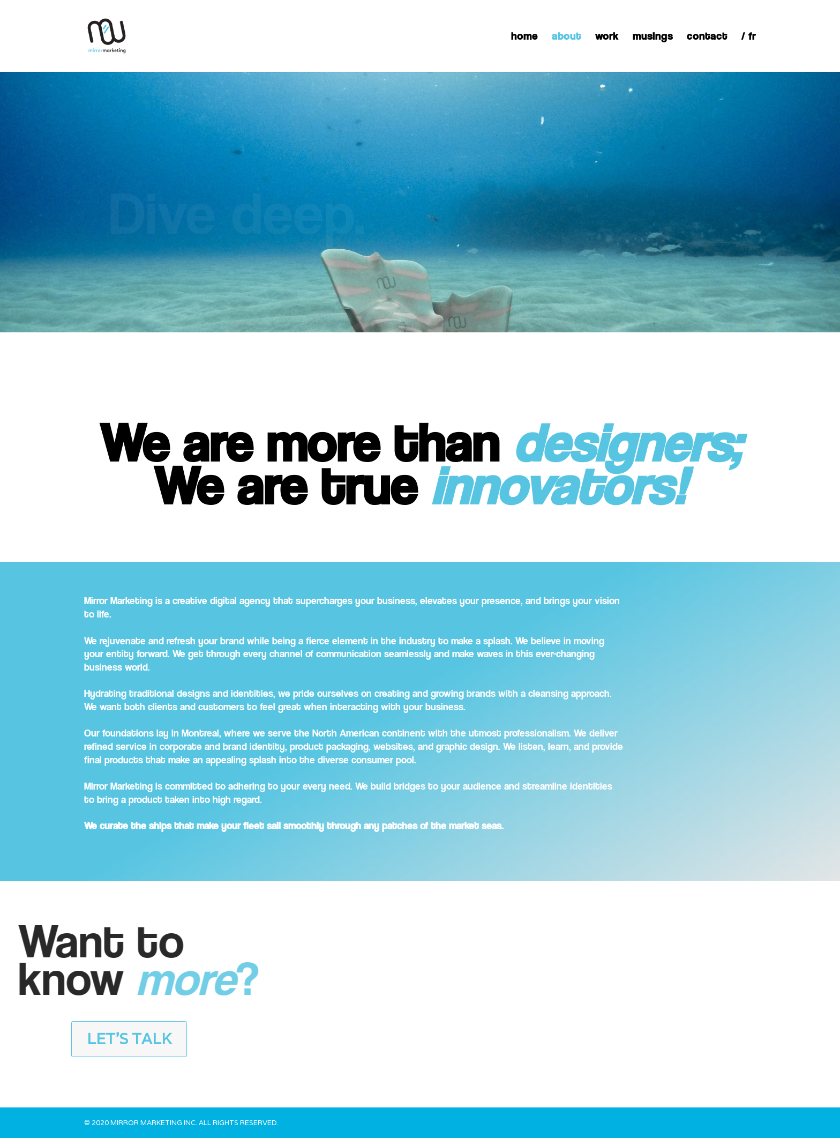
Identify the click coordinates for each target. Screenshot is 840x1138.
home (524, 37)
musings (653, 37)
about (566, 37)
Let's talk (129, 1038)
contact (707, 37)
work (607, 37)
